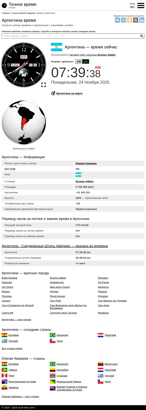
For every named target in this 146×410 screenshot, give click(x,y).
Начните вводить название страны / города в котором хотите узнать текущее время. (49, 31)
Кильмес (103, 278)
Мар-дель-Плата (60, 287)
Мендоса (103, 287)
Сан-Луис (55, 300)
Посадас (7, 296)
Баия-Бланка (9, 278)
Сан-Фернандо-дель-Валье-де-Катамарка (68, 307)
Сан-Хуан (103, 305)
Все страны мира (12, 348)
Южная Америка (86, 163)
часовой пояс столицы (92, 54)
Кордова (7, 282)
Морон (6, 291)
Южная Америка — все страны (20, 396)
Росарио (103, 296)
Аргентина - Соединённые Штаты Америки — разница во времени (55, 246)
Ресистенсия (57, 296)
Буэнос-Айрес (85, 181)
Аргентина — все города (16, 319)
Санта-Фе (7, 312)
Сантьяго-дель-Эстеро (63, 312)
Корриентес (57, 282)
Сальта (6, 300)
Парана (102, 291)
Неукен (54, 291)
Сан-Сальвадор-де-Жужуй (18, 305)
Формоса (103, 312)
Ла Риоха (103, 282)
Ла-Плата (7, 287)
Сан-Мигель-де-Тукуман (112, 300)
